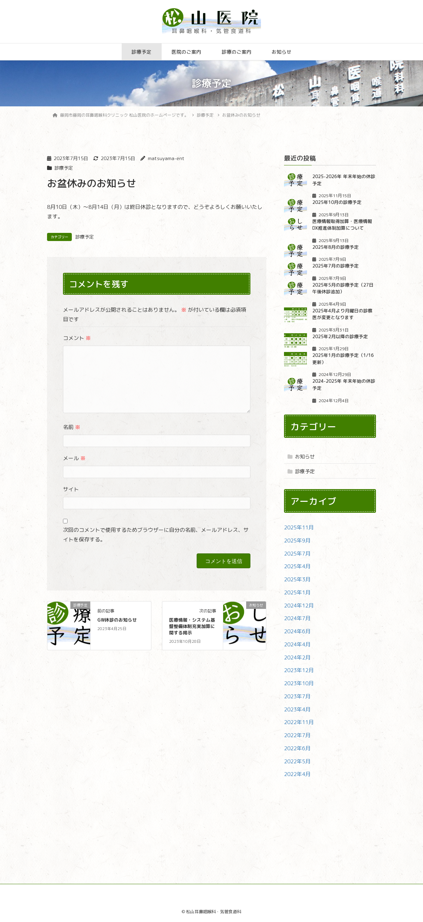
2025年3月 (297, 579)
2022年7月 (297, 735)
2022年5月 (297, 761)
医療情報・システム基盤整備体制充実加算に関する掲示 (192, 626)
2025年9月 (297, 540)
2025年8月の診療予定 (335, 247)
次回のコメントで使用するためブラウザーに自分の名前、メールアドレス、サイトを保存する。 (156, 534)
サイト (71, 489)
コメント (77, 338)
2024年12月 (299, 605)
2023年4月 (297, 709)
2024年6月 (297, 631)
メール (74, 458)
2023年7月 (297, 696)
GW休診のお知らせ (117, 620)
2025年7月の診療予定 (335, 266)
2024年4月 (297, 644)
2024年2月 (297, 657)
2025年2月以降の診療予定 (340, 336)
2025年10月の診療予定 (336, 202)
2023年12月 (299, 670)
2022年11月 (299, 722)
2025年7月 (297, 553)
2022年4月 (297, 774)
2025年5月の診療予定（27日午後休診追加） (342, 288)
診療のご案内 (236, 51)
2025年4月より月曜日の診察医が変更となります (342, 314)
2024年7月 (297, 618)
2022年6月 (297, 748)
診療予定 (141, 51)
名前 (71, 427)
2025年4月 (297, 566)
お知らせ (281, 51)
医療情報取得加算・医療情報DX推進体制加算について (342, 224)
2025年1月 (297, 592)
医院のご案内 (186, 51)
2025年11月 (299, 527)
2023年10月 (299, 683)
